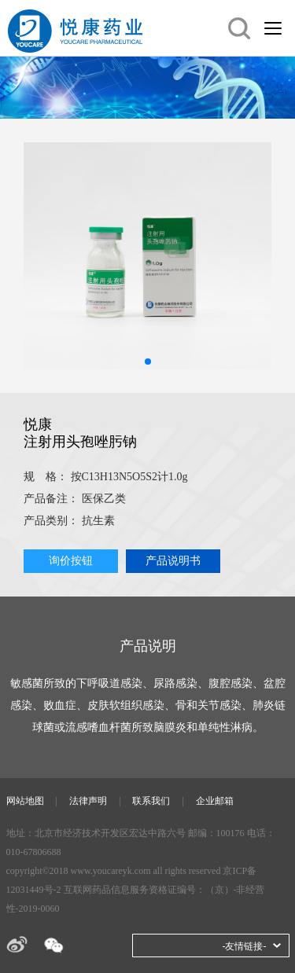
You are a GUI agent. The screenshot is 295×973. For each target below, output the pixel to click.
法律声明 (88, 800)
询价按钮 (71, 561)
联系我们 (151, 800)
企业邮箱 (215, 800)
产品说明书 (173, 561)
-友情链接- (245, 946)
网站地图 (25, 800)
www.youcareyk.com (111, 870)
